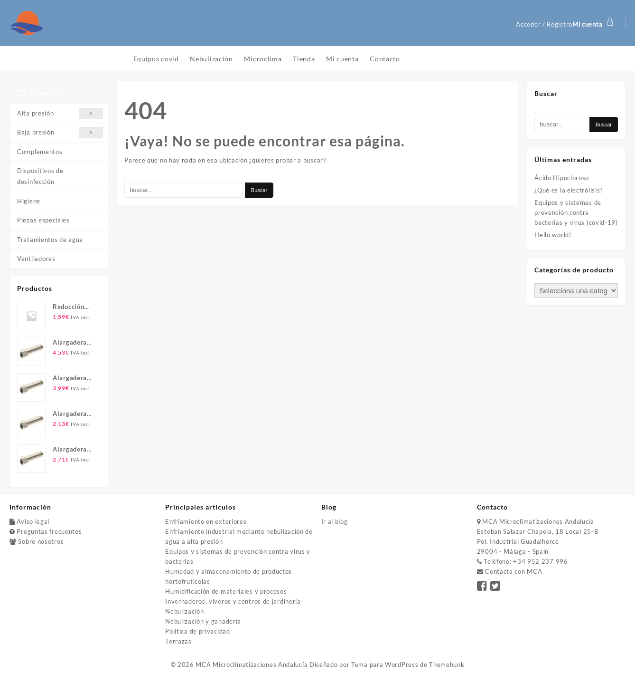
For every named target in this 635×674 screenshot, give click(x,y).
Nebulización (184, 611)
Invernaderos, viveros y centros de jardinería (233, 601)
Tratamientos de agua (50, 239)
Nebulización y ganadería (203, 621)
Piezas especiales (43, 220)
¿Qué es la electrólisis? (568, 190)
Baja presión (60, 132)
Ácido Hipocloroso (561, 178)
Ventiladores (36, 258)
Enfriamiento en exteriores (205, 521)
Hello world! (552, 235)
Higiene (28, 201)
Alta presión (60, 113)
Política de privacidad (197, 631)
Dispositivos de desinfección (40, 176)
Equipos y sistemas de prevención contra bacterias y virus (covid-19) (576, 212)
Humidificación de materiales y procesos (226, 591)
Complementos (39, 151)
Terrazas (178, 641)
